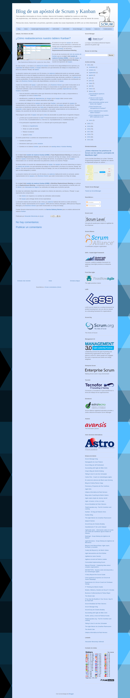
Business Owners (27, 81)
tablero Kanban (58, 48)
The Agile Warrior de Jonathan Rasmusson (98, 518)
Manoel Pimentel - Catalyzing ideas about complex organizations (97, 566)
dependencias (67, 89)
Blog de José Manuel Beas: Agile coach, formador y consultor (97, 546)
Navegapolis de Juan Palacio (94, 462)
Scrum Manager (77, 29)
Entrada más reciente (24, 281)
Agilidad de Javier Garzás (93, 556)
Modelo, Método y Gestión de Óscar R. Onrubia (99, 590)
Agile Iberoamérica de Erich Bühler (95, 553)
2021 (89, 65)
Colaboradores (107, 29)
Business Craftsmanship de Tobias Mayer (97, 593)
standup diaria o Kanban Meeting (61, 146)
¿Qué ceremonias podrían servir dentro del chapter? (98, 103)
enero (91, 120)
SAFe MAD (56, 29)
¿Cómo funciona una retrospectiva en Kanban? (97, 107)
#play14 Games (90, 521)
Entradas (90, 202)
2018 (89, 129)
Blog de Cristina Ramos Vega (94, 483)
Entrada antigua (75, 281)
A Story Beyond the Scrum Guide (95, 574)
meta (41, 107)
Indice (26, 29)
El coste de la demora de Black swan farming (99, 480)
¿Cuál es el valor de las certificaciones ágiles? (95, 98)
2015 (89, 137)
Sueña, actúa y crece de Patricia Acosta (97, 615)
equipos (68, 42)
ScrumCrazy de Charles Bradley (95, 524)
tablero (37, 69)
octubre (91, 70)
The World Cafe (90, 596)
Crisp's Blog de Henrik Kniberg (94, 471)
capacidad (19, 67)
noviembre (92, 67)
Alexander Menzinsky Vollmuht (94, 641)
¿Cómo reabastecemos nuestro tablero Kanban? (98, 111)
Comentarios (91, 205)
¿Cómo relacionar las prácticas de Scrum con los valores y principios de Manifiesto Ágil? (99, 153)
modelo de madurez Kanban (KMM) (37, 155)
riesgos (49, 98)
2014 (89, 139)
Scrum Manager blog (91, 459)
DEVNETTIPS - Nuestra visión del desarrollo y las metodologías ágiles (99, 570)
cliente (36, 95)
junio (90, 80)
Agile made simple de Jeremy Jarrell (96, 498)
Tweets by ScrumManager (93, 191)
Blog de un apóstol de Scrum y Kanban (55, 11)
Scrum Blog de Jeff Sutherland (94, 465)
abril (90, 86)
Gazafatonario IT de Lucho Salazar (95, 527)
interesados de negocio (32, 187)
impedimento (34, 126)
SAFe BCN (66, 29)
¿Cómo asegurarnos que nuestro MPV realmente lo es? (98, 116)
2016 (89, 134)
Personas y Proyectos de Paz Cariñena (97, 486)
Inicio (50, 281)
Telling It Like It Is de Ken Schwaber (96, 474)
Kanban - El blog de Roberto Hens (95, 512)
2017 (89, 131)
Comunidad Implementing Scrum (95, 562)
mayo (91, 83)
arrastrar (40, 143)
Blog (19, 29)
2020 (89, 123)
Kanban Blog (89, 515)
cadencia (52, 73)
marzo (91, 88)
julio (90, 78)
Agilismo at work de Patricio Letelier (96, 559)
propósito (18, 109)
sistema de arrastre (42, 66)
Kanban (32, 67)
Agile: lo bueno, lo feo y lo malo (94, 501)
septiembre (92, 72)
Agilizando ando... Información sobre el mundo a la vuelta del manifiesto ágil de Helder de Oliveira (99, 531)
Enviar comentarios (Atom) (53, 287)
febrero (91, 91)
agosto (91, 75)
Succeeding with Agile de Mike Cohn (96, 468)
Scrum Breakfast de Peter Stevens (95, 504)
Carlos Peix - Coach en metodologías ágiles (98, 477)
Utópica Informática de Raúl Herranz (96, 492)
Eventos (88, 29)
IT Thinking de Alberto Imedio (94, 587)
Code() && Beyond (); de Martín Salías (97, 550)
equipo (77, 58)
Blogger (71, 694)
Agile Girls (88, 489)
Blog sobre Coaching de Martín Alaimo (97, 495)
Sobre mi (97, 29)
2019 (89, 126)
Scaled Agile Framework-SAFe (40, 29)
